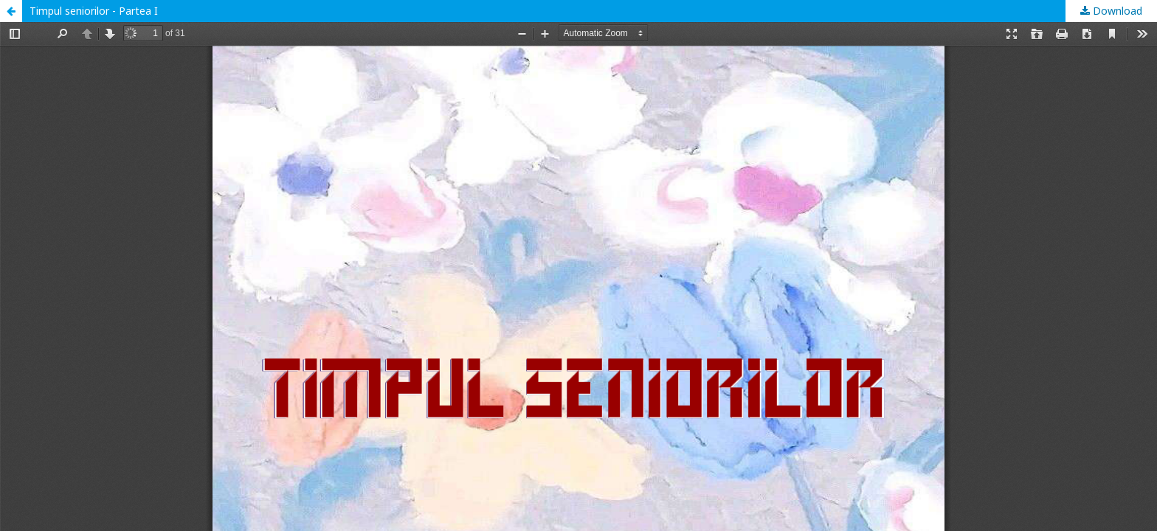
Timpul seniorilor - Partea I (94, 11)
